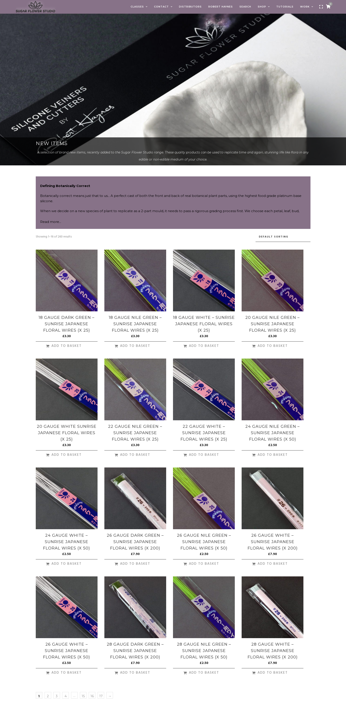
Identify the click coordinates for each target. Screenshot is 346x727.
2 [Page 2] (48, 696)
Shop (262, 6)
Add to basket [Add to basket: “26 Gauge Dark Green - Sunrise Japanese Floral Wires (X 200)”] (135, 563)
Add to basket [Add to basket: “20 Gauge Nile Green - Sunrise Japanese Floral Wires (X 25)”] (273, 346)
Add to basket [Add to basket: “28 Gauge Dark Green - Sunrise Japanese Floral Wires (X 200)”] (135, 672)
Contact (161, 6)
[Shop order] (283, 237)
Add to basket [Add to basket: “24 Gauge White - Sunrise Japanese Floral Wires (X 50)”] (66, 563)
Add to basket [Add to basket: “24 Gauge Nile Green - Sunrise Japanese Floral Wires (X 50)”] (273, 455)
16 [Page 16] (92, 696)
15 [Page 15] (83, 696)
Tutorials (284, 6)
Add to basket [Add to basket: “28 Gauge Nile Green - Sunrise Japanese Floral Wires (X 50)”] (204, 672)
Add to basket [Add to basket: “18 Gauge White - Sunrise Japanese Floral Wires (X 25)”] (204, 346)
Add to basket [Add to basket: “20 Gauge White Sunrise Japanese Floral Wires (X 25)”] (66, 455)
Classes (137, 6)
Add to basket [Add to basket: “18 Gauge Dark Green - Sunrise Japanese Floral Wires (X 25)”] (66, 346)
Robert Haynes (220, 6)
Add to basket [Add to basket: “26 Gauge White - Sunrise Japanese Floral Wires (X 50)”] (66, 672)
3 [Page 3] (57, 696)
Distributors (190, 6)
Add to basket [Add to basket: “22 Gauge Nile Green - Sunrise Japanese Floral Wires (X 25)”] (135, 455)
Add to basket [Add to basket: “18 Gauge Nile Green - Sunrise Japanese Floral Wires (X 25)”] (135, 346)
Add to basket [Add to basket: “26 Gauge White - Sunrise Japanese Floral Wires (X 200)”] (273, 563)
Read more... (50, 222)
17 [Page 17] (101, 696)
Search (245, 6)
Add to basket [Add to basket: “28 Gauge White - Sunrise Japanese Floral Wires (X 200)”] (273, 672)
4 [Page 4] (65, 696)
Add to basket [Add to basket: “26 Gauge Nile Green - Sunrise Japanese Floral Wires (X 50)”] (204, 563)
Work (305, 6)
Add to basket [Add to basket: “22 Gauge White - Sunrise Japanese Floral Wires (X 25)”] (204, 455)
